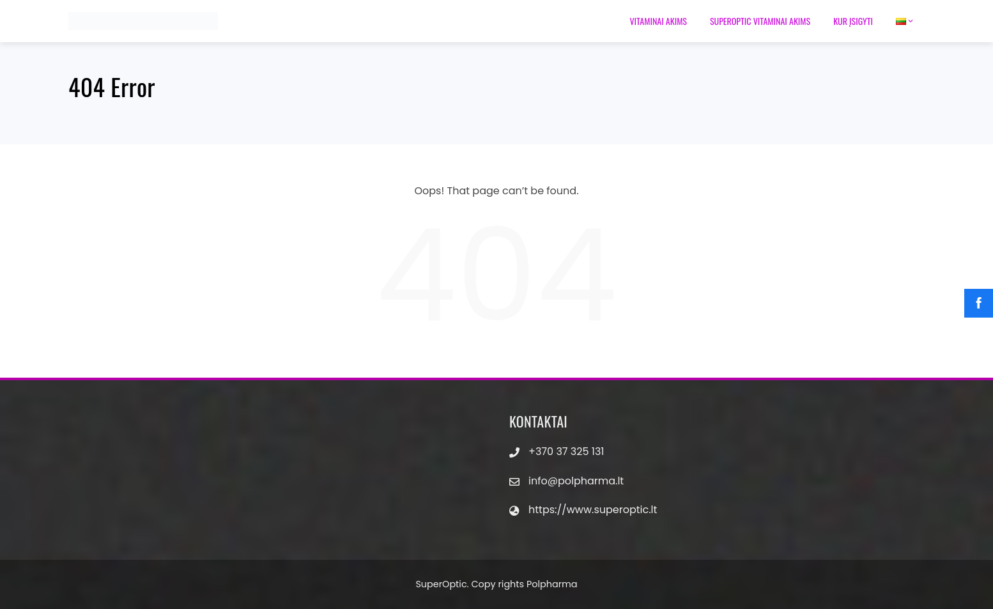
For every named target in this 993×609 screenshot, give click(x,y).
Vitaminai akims (658, 20)
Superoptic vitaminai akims (760, 20)
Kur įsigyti (853, 20)
